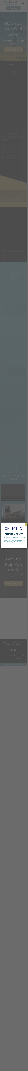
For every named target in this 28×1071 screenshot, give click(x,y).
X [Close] (26, 524)
